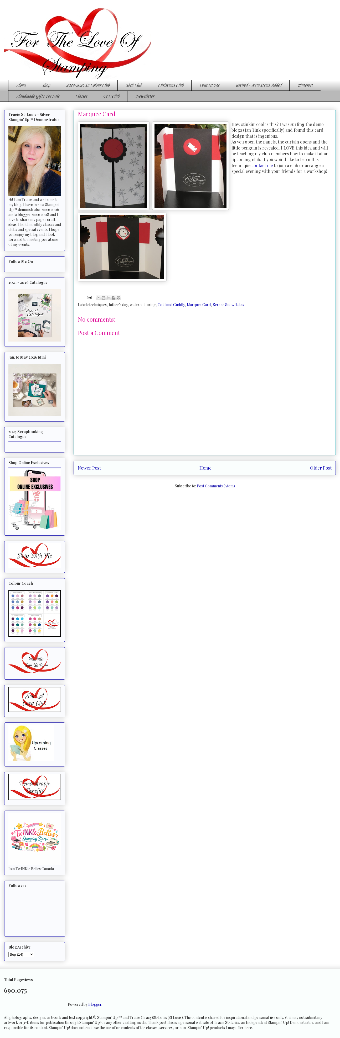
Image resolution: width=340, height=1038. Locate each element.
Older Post (321, 468)
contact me (262, 165)
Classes (81, 96)
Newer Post (89, 468)
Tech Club (134, 85)
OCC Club (111, 96)
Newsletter (144, 96)
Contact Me (209, 85)
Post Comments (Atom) (216, 485)
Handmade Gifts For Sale (37, 96)
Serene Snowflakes (228, 304)
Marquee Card (199, 304)
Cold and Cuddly (171, 304)
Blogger (94, 1004)
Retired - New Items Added (258, 85)
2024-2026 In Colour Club (88, 85)
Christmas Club (170, 85)
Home (21, 85)
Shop (46, 85)
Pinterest (305, 85)
